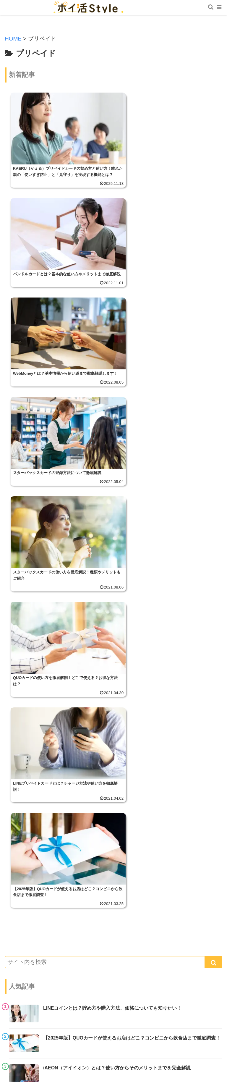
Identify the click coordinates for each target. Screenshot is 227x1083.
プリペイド (30, 941)
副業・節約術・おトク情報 (48, 980)
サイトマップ (185, 1029)
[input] (113, 521)
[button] (213, 521)
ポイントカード (35, 961)
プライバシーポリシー (167, 1038)
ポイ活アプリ (33, 882)
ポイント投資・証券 (40, 921)
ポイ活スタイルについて (113, 1029)
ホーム (41, 1029)
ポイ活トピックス (38, 744)
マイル (25, 803)
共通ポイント (33, 764)
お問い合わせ (59, 1038)
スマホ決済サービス (40, 784)
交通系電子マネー (38, 843)
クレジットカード (38, 823)
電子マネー (30, 902)
